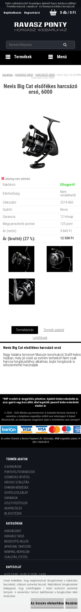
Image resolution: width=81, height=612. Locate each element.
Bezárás (71, 603)
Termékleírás (25, 330)
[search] (70, 45)
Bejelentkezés (13, 12)
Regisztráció (32, 12)
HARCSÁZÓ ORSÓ (45, 74)
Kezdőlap (7, 74)
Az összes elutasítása (47, 603)
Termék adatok (53, 330)
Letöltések (40, 338)
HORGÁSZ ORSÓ (24, 74)
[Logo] (40, 27)
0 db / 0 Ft (68, 12)
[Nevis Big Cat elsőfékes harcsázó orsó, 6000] (40, 113)
